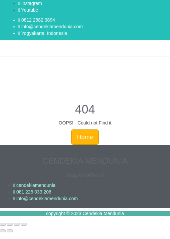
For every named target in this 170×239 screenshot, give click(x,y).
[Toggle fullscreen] (10, 224)
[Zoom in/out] (3, 224)
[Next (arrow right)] (10, 231)
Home (85, 137)
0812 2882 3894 (36, 20)
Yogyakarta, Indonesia (42, 33)
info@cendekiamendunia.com (50, 26)
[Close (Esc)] (24, 224)
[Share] (17, 224)
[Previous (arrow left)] (3, 231)
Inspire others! (85, 175)
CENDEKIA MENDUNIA (84, 160)
